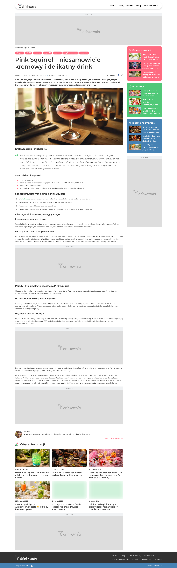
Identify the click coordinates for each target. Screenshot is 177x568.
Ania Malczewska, (22, 75)
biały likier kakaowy (70, 53)
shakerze (25, 199)
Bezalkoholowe (151, 6)
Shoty (121, 6)
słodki (29, 53)
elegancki (47, 53)
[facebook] (118, 75)
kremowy (37, 53)
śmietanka (84, 53)
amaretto (57, 53)
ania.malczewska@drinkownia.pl (77, 434)
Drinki (113, 6)
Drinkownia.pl (21, 47)
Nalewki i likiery (133, 6)
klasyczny (19, 53)
